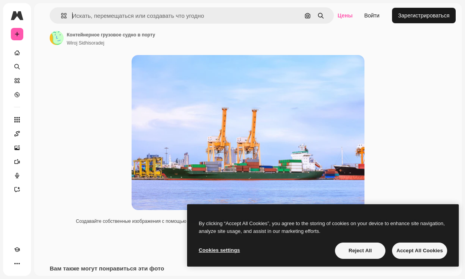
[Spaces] (17, 133)
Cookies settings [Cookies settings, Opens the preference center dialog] (219, 250)
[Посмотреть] (17, 94)
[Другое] (17, 263)
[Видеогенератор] (17, 161)
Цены (345, 15)
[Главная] (17, 52)
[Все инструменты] (17, 120)
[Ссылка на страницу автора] (57, 38)
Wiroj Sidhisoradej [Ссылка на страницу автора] (85, 43)
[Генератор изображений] (17, 147)
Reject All (360, 250)
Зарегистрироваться (423, 15)
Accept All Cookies (419, 250)
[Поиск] (17, 66)
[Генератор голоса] (17, 175)
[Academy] (17, 249)
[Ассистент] (17, 189)
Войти (371, 15)
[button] (60, 16)
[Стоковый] (17, 80)
